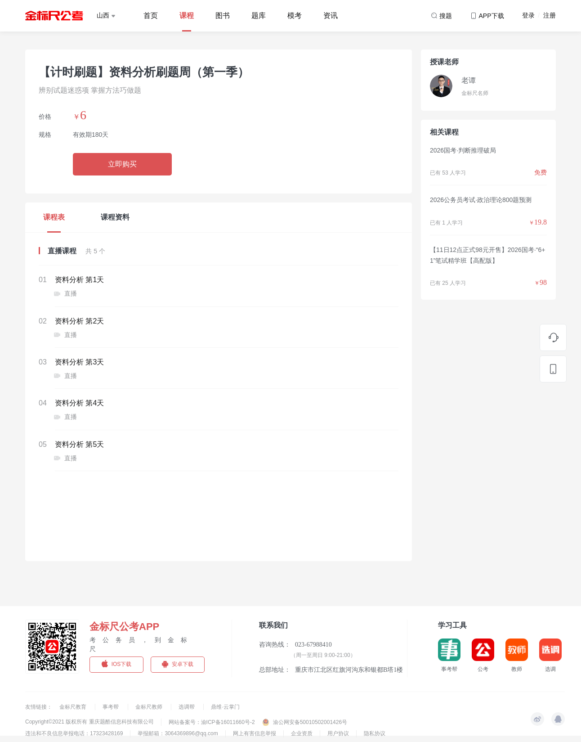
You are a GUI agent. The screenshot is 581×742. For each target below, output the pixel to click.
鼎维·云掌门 (225, 707)
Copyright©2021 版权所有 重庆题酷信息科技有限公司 (89, 722)
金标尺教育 (73, 707)
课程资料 (115, 217)
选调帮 (187, 707)
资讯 (330, 15)
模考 (294, 15)
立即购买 (122, 164)
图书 (222, 15)
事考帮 (111, 707)
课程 (186, 15)
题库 (258, 15)
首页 (150, 15)
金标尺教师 (149, 707)
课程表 (54, 217)
